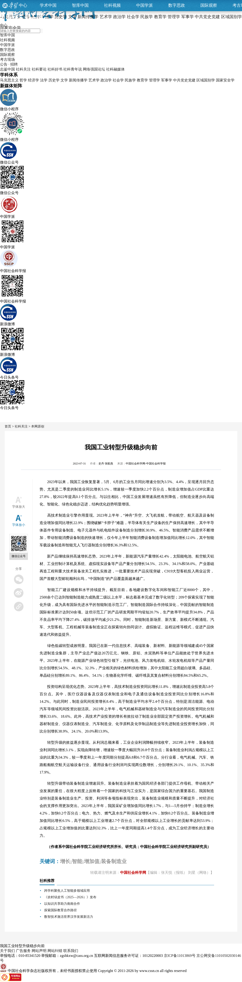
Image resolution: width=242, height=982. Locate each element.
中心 (23, 5)
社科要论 (39, 69)
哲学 (23, 80)
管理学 (154, 80)
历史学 (54, 80)
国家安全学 (225, 80)
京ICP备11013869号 (179, 956)
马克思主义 (9, 80)
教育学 (142, 80)
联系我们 (70, 951)
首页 (8, 426)
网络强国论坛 (94, 69)
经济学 (33, 80)
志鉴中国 (7, 69)
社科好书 (54, 69)
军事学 (166, 80)
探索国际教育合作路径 (60, 910)
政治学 (106, 80)
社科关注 (23, 69)
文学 (64, 80)
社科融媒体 (115, 69)
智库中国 (80, 5)
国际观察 (208, 5)
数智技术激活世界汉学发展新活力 (68, 916)
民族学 (130, 80)
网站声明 (39, 951)
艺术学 (94, 80)
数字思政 (176, 5)
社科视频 (112, 5)
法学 (43, 80)
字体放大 (18, 506)
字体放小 (18, 525)
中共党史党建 (184, 80)
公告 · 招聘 (9, 64)
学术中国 (48, 5)
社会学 (118, 80)
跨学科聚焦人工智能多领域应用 (67, 890)
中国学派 (144, 5)
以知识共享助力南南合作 (62, 903)
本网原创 (37, 426)
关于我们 (7, 951)
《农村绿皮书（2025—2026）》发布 (70, 897)
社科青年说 (72, 69)
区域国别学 (205, 80)
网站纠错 (54, 951)
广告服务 (23, 951)
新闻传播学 (78, 80)
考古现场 (7, 59)
